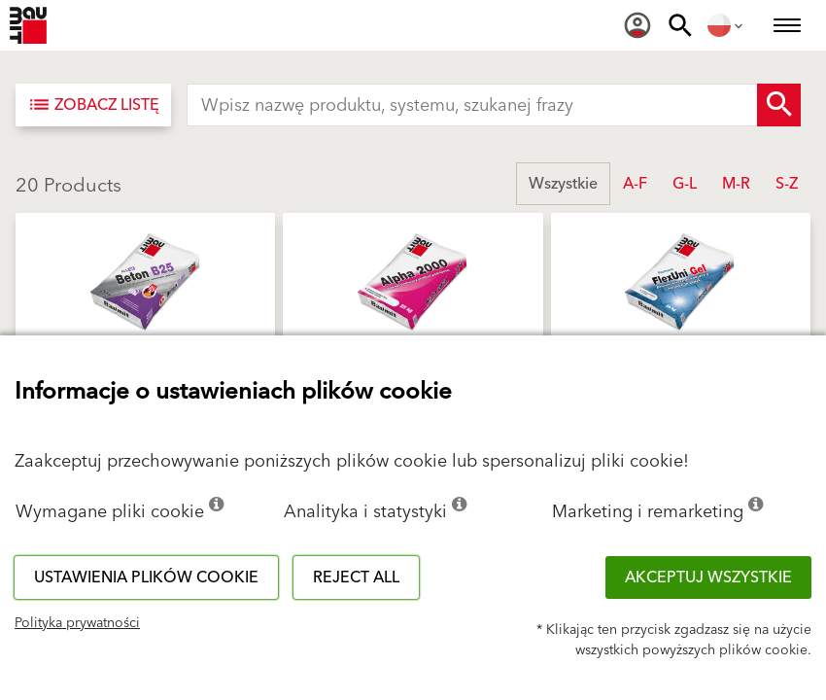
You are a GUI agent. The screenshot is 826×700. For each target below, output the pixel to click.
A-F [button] (635, 183)
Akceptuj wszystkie (708, 577)
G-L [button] (684, 183)
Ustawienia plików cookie (146, 577)
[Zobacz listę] (93, 105)
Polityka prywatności (77, 623)
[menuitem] (637, 25)
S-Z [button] (786, 183)
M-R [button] (736, 183)
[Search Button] (779, 105)
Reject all (356, 577)
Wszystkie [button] (563, 183)
